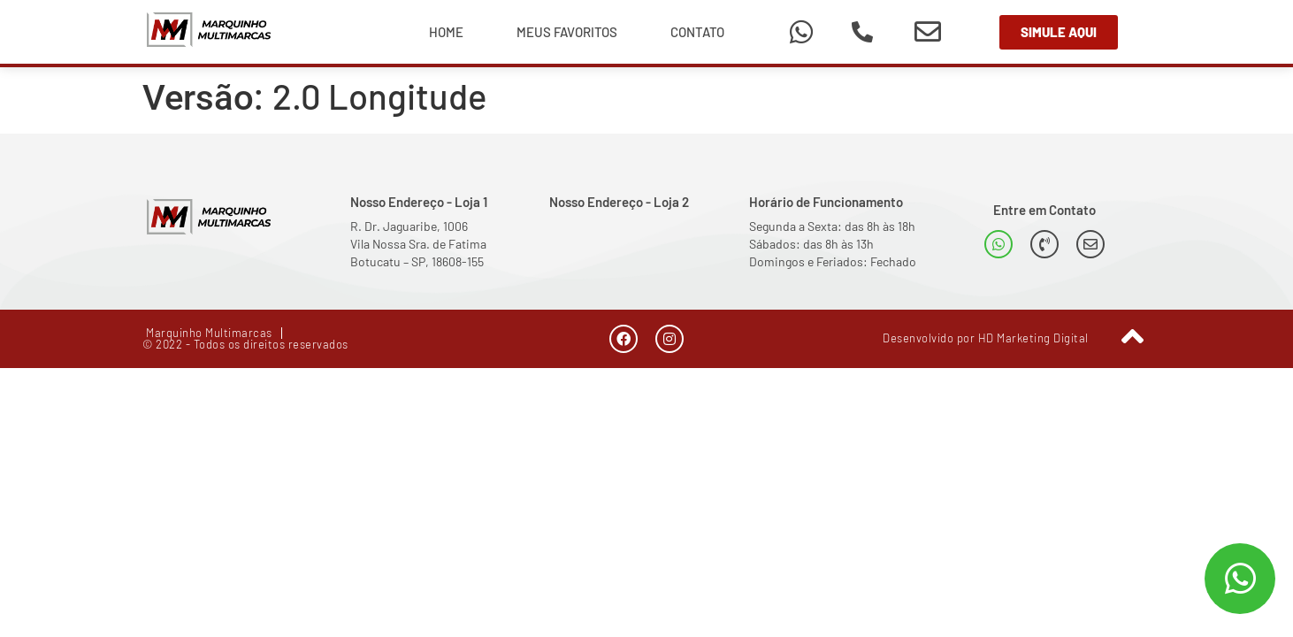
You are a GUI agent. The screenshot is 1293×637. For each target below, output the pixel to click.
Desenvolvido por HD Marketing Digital (986, 338)
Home (446, 32)
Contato (697, 32)
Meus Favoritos (566, 32)
